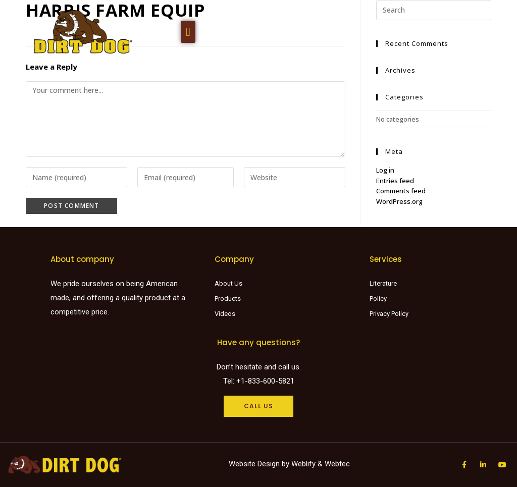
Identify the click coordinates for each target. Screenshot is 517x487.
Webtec (337, 463)
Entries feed (395, 180)
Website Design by (260, 463)
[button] (188, 32)
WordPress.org (399, 201)
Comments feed (401, 190)
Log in (385, 170)
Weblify (303, 463)
